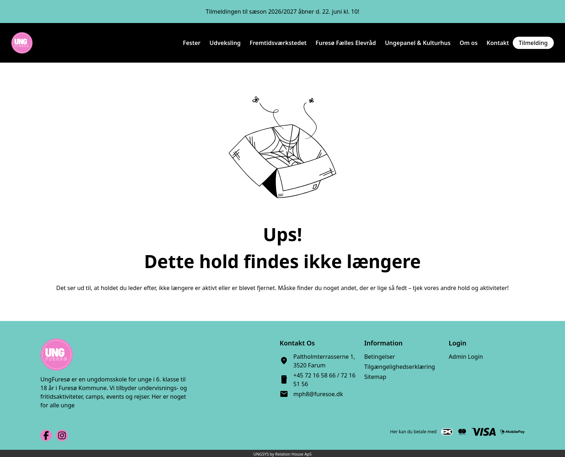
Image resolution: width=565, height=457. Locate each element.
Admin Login (466, 357)
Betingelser (379, 357)
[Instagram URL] (62, 435)
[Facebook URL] (46, 435)
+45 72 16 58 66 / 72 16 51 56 (324, 379)
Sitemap (375, 377)
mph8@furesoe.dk (318, 394)
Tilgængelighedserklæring (399, 367)
